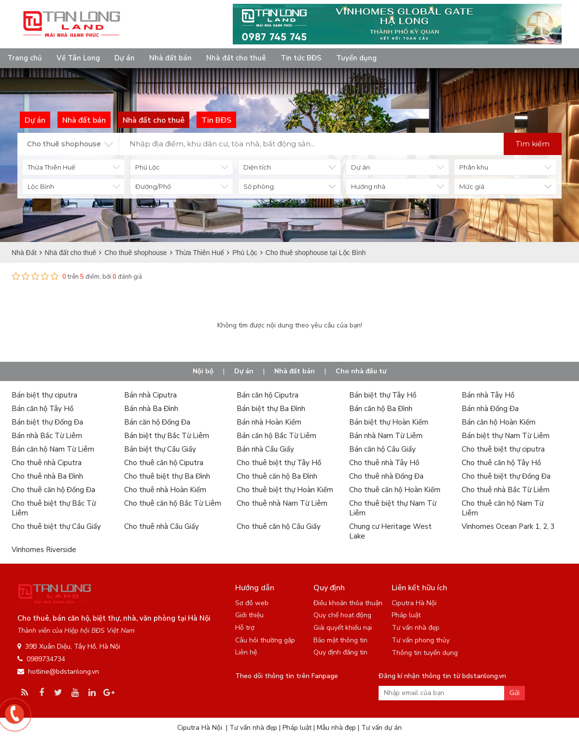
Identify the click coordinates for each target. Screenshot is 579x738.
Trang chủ (24, 58)
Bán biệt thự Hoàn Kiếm (388, 422)
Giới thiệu (249, 615)
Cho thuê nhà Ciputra (47, 463)
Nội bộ (203, 371)
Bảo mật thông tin (340, 640)
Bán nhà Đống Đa (490, 408)
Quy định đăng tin (340, 652)
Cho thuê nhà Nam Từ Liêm (282, 503)
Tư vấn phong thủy (421, 640)
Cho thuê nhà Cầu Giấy (161, 526)
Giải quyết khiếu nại (342, 627)
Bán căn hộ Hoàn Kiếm (499, 422)
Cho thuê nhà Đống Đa (386, 476)
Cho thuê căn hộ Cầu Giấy (279, 526)
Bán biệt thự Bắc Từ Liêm (166, 435)
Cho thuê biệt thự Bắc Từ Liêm (54, 508)
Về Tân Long (78, 58)
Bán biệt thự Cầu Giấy (160, 449)
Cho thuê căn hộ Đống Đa (53, 490)
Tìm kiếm (533, 143)
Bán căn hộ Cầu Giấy (382, 449)
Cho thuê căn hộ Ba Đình (277, 476)
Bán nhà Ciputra (150, 395)
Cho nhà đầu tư (361, 371)
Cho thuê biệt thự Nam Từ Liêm (392, 508)
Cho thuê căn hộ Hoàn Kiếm (394, 490)
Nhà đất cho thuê (236, 58)
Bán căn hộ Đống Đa (157, 422)
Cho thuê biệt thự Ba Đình (167, 476)
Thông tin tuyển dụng (425, 652)
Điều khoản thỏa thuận (347, 603)
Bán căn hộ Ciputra (267, 395)
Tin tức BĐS (301, 58)
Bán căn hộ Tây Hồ (42, 408)
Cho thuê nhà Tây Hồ (384, 463)
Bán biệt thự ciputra (44, 395)
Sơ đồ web (251, 603)
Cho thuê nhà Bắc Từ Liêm (506, 490)
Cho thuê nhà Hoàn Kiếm (165, 490)
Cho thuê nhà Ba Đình (47, 476)
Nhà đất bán (170, 58)
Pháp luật (406, 615)
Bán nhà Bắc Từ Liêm (47, 435)
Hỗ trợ (244, 627)
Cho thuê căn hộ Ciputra (163, 463)
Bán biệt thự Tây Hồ (382, 395)
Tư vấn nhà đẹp (415, 627)
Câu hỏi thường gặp (265, 640)
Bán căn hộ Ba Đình (380, 408)
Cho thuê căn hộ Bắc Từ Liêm (172, 503)
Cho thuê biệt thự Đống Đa (506, 476)
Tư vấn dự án (381, 727)
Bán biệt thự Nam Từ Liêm (506, 435)
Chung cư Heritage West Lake (390, 531)
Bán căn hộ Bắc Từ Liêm (276, 435)
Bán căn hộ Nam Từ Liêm (53, 449)
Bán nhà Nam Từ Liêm (386, 435)
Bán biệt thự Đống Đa (47, 422)
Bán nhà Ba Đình (151, 408)
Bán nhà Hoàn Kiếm (269, 422)
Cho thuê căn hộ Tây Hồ (501, 463)
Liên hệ (246, 652)
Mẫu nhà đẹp (336, 727)
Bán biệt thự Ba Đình (271, 408)
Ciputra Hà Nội (414, 603)
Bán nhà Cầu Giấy (265, 449)
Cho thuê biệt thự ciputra (503, 449)
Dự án (124, 58)
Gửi (514, 692)
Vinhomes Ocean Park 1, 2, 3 (508, 526)
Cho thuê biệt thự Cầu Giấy (56, 526)
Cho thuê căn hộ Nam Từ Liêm (502, 508)
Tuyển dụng (356, 58)
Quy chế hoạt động (342, 615)
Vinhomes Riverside (44, 549)
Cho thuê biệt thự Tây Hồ (279, 463)
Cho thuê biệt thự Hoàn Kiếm (285, 490)
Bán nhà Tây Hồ (488, 395)
